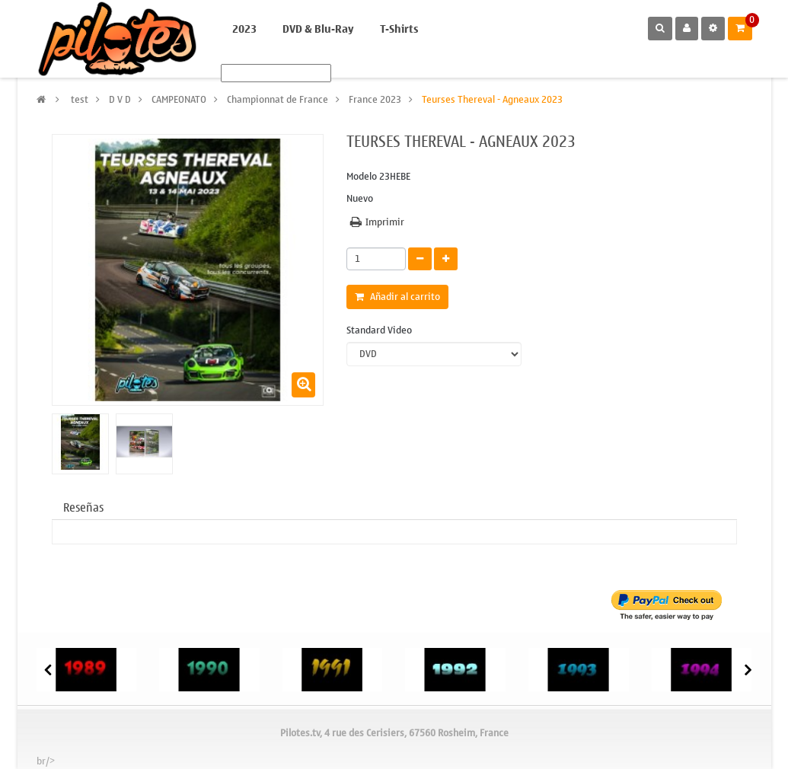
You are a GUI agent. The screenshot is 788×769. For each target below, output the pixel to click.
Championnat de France (277, 99)
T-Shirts (399, 29)
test (79, 99)
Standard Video (380, 331)
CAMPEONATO (179, 99)
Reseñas (83, 508)
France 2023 (375, 99)
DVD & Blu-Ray (318, 29)
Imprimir (384, 222)
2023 (244, 29)
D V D (120, 99)
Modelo (361, 177)
